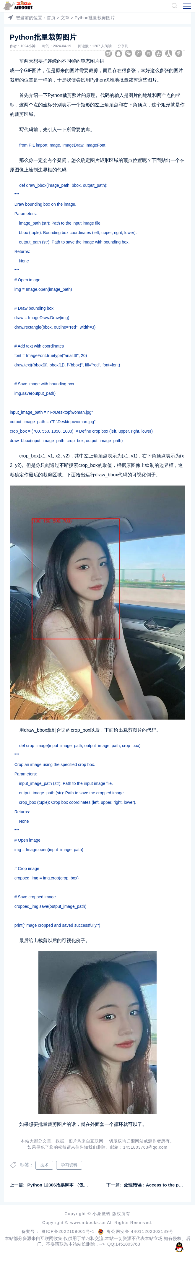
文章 (65, 17)
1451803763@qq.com (145, 1147)
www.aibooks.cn (88, 1222)
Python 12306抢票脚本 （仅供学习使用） (68, 1184)
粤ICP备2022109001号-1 (68, 1231)
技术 (44, 1165)
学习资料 (69, 1165)
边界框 (45, 169)
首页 (51, 17)
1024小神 (28, 46)
